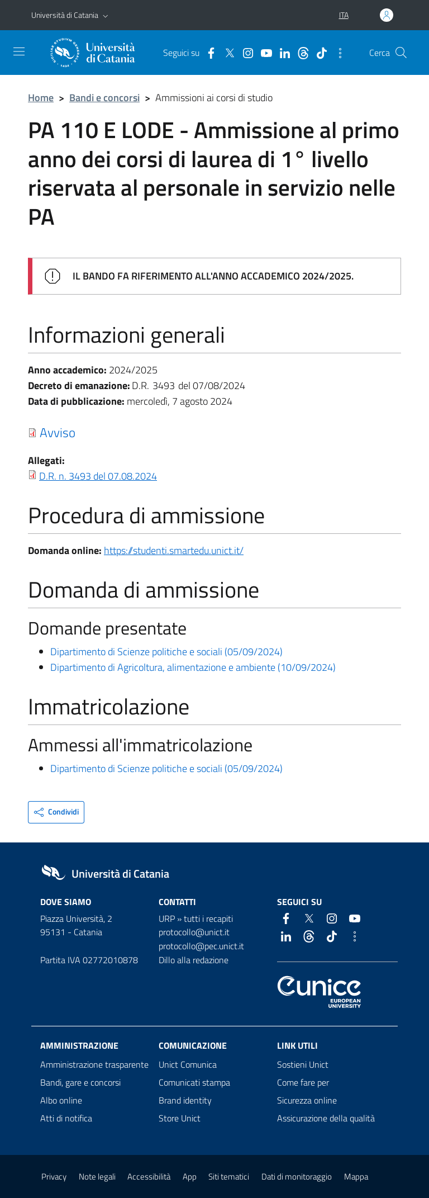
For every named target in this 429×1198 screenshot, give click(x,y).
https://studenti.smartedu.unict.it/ (174, 550)
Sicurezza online (307, 1100)
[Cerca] (401, 52)
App (190, 1176)
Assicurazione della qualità (326, 1118)
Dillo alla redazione (193, 960)
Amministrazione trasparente (94, 1064)
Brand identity (185, 1100)
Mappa (356, 1176)
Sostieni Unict (302, 1064)
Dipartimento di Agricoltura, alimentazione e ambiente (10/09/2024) (193, 667)
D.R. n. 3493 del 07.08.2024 (98, 476)
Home (41, 97)
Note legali (97, 1176)
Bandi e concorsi (104, 97)
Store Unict (180, 1118)
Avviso (57, 432)
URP (167, 918)
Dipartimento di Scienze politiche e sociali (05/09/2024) (166, 651)
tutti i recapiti (208, 918)
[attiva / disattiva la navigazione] (19, 51)
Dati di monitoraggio (296, 1176)
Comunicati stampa (194, 1082)
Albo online (61, 1100)
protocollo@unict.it (194, 932)
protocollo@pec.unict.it (201, 946)
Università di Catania (64, 15)
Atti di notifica (66, 1118)
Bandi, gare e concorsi (80, 1082)
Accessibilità (148, 1176)
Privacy (53, 1176)
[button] (106, 15)
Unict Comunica (188, 1064)
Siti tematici (228, 1176)
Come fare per (303, 1082)
